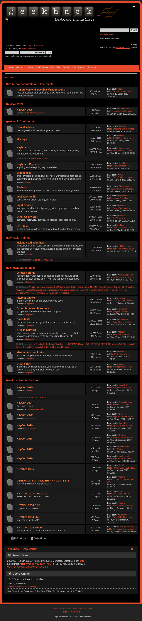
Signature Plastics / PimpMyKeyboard (86, 290)
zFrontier (56, 293)
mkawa (122, 477)
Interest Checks (26, 297)
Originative (64, 290)
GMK (73, 287)
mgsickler (31, 409)
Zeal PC (47, 293)
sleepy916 (123, 320)
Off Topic (22, 226)
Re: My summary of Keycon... (122, 529)
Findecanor (124, 148)
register (39, 46)
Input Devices (25, 205)
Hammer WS (83, 344)
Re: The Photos (116, 449)
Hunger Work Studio (120, 344)
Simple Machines (85, 609)
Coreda (122, 435)
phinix (121, 225)
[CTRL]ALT (72, 344)
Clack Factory (61, 344)
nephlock (39, 409)
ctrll (82, 561)
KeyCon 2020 (25, 415)
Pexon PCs (28, 347)
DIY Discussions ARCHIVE (41, 260)
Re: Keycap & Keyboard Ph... (122, 198)
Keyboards (23, 147)
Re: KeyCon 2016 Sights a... (121, 458)
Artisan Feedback (36, 344)
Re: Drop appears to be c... (121, 91)
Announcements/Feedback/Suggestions (41, 89)
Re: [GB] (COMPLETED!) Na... (122, 277)
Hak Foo (122, 163)
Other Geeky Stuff (27, 216)
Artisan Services (27, 330)
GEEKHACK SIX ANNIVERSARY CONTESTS (43, 480)
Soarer (29, 255)
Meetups (22, 139)
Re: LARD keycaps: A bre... (121, 166)
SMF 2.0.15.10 (59, 609)
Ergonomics (24, 172)
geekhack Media (26, 196)
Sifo (120, 491)
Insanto (122, 352)
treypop (122, 414)
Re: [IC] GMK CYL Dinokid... (121, 301)
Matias (19, 290)
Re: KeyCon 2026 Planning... (122, 111)
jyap (121, 175)
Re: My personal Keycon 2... (121, 388)
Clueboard (50, 287)
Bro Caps (49, 344)
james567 (123, 385)
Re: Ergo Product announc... (121, 177)
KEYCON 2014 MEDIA (30, 527)
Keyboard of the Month (39, 158)
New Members (25, 127)
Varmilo (40, 293)
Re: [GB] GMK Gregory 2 (120, 311)
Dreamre (123, 515)
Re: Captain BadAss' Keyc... (121, 517)
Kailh (101, 287)
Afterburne (123, 126)
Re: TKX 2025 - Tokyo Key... (121, 138)
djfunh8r (122, 332)
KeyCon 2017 (25, 449)
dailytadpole (124, 196)
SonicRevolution (126, 526)
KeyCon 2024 (25, 402)
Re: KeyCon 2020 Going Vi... (121, 416)
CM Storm (60, 287)
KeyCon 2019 (25, 425)
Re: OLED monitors (117, 218)
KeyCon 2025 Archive (38, 398)
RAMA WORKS (41, 347)
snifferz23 (123, 309)
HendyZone (82, 287)
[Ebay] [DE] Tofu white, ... (120, 354)
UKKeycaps (30, 293)
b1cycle (10, 587)
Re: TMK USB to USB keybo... (122, 249)
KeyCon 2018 (25, 438)
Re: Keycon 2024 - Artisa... (121, 405)
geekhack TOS (123, 47)
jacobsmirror (31, 418)
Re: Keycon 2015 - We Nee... (122, 468)
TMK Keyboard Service (59, 347)
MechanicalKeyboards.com (34, 290)
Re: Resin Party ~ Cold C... (121, 334)
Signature (30, 282)
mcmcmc (123, 298)
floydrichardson (125, 402)
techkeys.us (109, 290)
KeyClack (108, 287)
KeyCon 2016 (25, 458)
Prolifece (123, 465)
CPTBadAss (32, 113)
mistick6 (122, 206)
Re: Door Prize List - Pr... (120, 494)
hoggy (28, 182)
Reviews (22, 187)
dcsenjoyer (35, 587)
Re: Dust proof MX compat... (121, 150)
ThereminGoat (125, 186)
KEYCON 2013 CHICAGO (32, 493)
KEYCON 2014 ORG (28, 505)
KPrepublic (129, 287)
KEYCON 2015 (25, 469)
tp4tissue (123, 216)
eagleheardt (124, 456)
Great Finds (24, 363)
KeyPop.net (119, 287)
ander (121, 89)
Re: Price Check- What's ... (121, 322)
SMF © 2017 (71, 609)
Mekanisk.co (53, 290)
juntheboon (124, 446)
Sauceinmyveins (22, 587)
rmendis (41, 113)
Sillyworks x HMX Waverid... (121, 189)
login (31, 46)
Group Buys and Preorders (33, 308)
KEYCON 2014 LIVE (28, 517)
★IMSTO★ (93, 287)
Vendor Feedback (37, 287)
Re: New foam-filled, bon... (120, 367)
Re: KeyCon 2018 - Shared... (121, 437)
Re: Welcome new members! (121, 129)
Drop (68, 287)
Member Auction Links (30, 352)
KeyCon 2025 (25, 387)
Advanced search (107, 34)
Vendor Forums (26, 272)
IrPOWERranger (126, 275)
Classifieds (23, 319)
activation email (29, 48)
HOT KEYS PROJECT (100, 344)
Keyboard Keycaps (28, 164)
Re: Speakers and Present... (121, 426)
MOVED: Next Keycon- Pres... (122, 505)
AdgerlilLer (124, 423)
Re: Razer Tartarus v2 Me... (121, 208)
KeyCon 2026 (25, 109)
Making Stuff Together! (30, 242)
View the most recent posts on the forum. (28, 567)
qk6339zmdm (125, 246)
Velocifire (65, 293)
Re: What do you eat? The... (121, 227)
